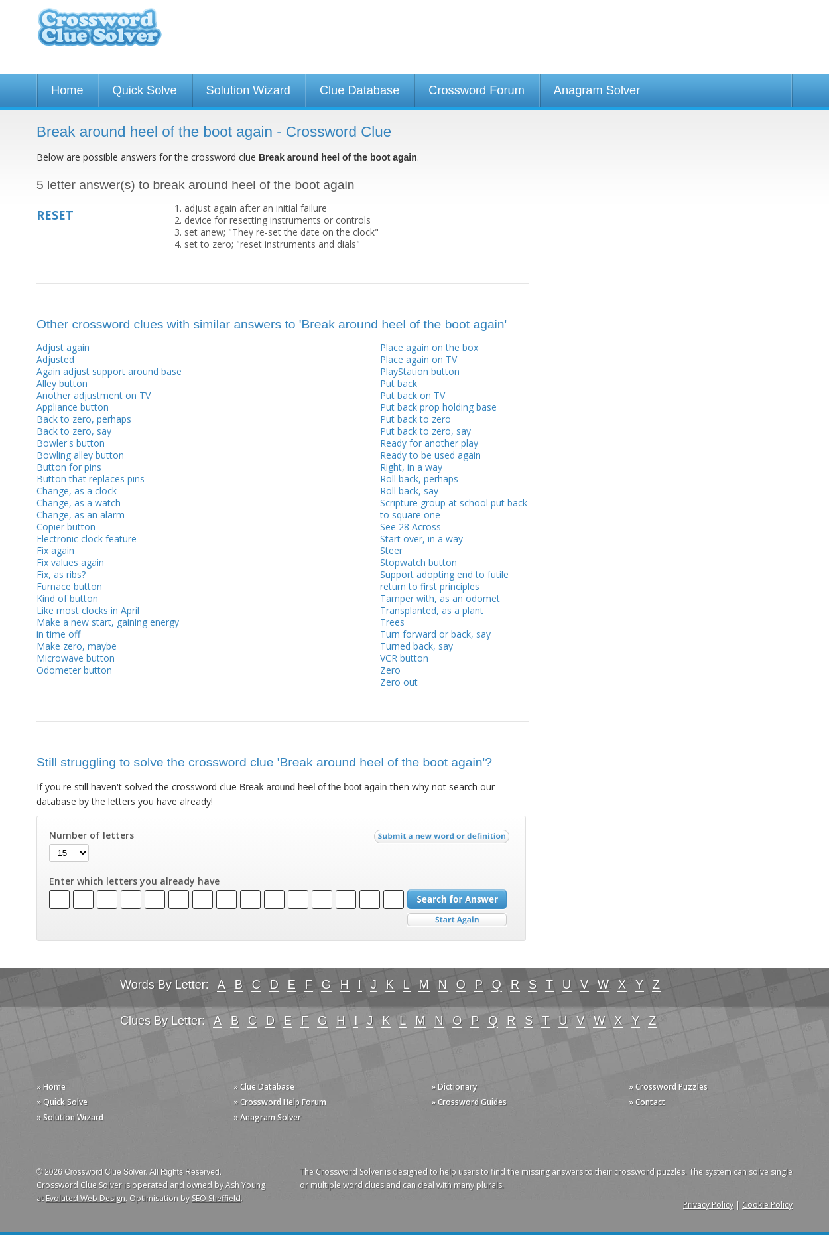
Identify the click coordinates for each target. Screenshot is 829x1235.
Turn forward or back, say (435, 634)
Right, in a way (411, 467)
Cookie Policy (767, 1204)
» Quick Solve (62, 1102)
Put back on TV (412, 395)
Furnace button (69, 586)
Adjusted (55, 359)
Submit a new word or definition (443, 839)
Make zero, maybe (76, 646)
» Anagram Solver (267, 1117)
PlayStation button (420, 371)
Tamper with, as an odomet (440, 598)
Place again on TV (418, 359)
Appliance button (72, 407)
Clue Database (359, 90)
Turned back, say (416, 646)
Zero (390, 670)
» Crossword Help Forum (279, 1102)
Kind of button (67, 598)
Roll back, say (409, 490)
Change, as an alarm (80, 514)
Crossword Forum (476, 90)
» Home (51, 1086)
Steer (391, 550)
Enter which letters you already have (134, 881)
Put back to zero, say (425, 431)
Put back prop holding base (438, 407)
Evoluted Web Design (85, 1198)
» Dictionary (454, 1086)
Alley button (62, 383)
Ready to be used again (430, 455)
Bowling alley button (80, 455)
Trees (392, 622)
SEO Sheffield (216, 1198)
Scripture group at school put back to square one (453, 508)
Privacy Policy (708, 1204)
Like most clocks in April (87, 610)
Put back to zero (415, 419)
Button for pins (68, 467)
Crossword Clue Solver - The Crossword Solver (99, 33)
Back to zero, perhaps (83, 419)
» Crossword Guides (469, 1102)
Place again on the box (429, 347)
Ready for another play (429, 443)
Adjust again (63, 347)
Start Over (457, 920)
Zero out (399, 682)
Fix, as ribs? (61, 574)
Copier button (66, 526)
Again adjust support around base (109, 371)
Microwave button (75, 658)
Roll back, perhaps (419, 478)
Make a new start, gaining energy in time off (107, 628)
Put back (398, 383)
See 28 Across (410, 526)
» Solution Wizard (69, 1117)
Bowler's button (70, 443)
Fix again (55, 550)
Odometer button (74, 670)
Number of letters (91, 835)
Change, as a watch (78, 502)
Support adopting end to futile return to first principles (444, 580)
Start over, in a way (421, 538)
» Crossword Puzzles (668, 1086)
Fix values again (70, 562)
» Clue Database (263, 1086)
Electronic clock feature (86, 538)
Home (67, 90)
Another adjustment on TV (93, 395)
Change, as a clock (76, 490)
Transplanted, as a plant (431, 610)
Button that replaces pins (90, 478)
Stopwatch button (418, 562)
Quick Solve (145, 90)
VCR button (404, 658)
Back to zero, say (73, 431)
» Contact (647, 1102)
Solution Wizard (248, 90)
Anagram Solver (597, 90)
